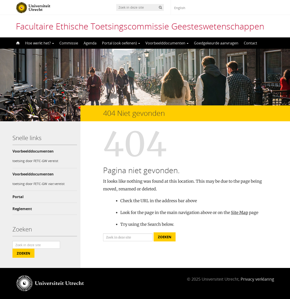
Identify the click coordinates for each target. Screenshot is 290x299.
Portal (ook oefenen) (121, 43)
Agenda (90, 43)
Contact (250, 43)
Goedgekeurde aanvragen (216, 43)
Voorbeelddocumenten (166, 43)
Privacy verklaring (257, 279)
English (179, 8)
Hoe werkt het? (39, 43)
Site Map (239, 212)
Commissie (68, 43)
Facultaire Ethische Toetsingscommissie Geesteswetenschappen (140, 26)
